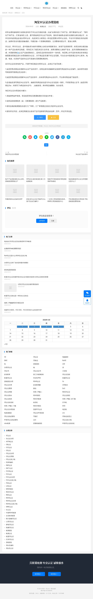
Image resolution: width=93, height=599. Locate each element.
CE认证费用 (8, 389)
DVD (63, 406)
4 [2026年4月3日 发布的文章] (58, 327)
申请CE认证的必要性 (11, 420)
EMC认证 (9, 466)
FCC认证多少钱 (11, 480)
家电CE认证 (10, 525)
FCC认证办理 (10, 478)
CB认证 (8, 445)
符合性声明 (37, 378)
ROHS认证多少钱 (11, 504)
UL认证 (8, 510)
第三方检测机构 (38, 375)
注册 (52, 221)
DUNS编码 (9, 463)
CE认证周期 (8, 392)
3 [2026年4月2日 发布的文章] (46, 327)
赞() (40, 118)
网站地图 (53, 589)
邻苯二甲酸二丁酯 (10, 406)
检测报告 (9, 531)
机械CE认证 (66, 378)
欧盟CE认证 (8, 378)
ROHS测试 (36, 396)
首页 (11, 8)
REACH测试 (37, 406)
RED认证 (9, 495)
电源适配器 (8, 413)
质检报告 (64, 8)
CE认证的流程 (8, 403)
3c (18, 53)
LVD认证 (9, 486)
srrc (63, 413)
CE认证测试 (66, 396)
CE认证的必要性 (9, 417)
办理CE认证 (8, 368)
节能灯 (35, 417)
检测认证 (17, 13)
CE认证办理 (8, 385)
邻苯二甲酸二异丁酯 (69, 399)
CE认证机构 (8, 399)
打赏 (53, 118)
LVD (63, 364)
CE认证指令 (8, 396)
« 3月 (6, 345)
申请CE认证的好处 (68, 424)
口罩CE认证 (10, 522)
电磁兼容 (65, 357)
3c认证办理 (10, 439)
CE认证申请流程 (38, 413)
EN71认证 (9, 469)
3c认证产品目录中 (82, 155)
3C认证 (55, 8)
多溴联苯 (7, 375)
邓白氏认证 (9, 549)
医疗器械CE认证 (11, 519)
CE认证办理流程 (9, 410)
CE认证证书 (37, 371)
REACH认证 (47, 8)
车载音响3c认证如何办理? (13, 199)
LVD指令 (65, 385)
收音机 (35, 403)
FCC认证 (36, 8)
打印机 (64, 403)
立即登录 (42, 221)
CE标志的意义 (67, 417)
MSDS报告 (9, 489)
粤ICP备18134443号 (46, 591)
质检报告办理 (8, 382)
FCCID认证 (9, 472)
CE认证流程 (66, 375)
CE (5, 357)
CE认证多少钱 (67, 420)
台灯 (34, 420)
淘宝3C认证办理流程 (46, 22)
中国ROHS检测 (11, 513)
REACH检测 (37, 399)
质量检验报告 (37, 424)
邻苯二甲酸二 (37, 392)
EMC (5, 361)
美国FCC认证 (37, 410)
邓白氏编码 (9, 546)
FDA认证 (9, 483)
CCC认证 (9, 448)
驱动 (34, 389)
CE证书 (6, 371)
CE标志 (35, 361)
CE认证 (46, 3)
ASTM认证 (9, 442)
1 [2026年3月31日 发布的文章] (22, 327)
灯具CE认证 (10, 540)
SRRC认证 (72, 8)
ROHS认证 (27, 8)
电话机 (64, 410)
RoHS (64, 361)
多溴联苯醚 (37, 385)
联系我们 (38, 574)
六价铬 (64, 371)
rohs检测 (7, 424)
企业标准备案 (10, 516)
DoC (63, 389)
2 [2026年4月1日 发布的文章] (34, 327)
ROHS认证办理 (11, 501)
